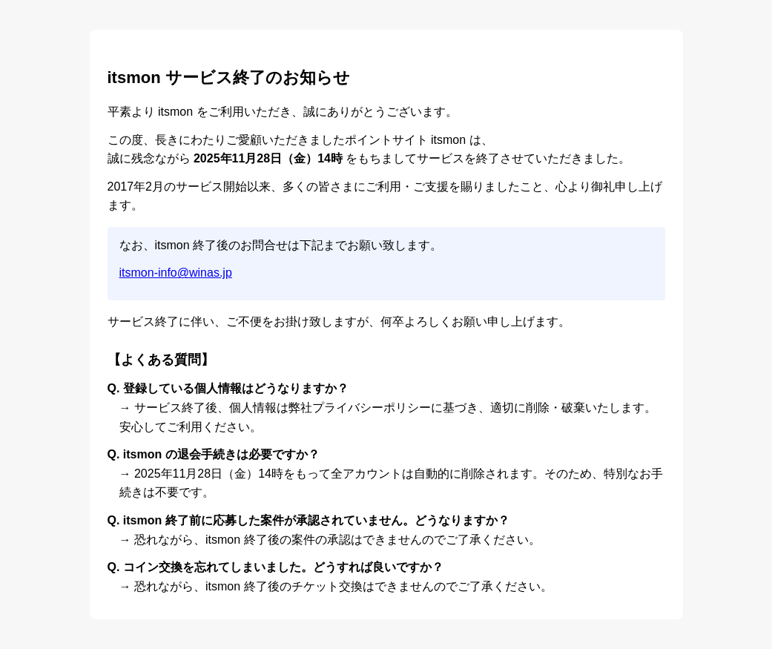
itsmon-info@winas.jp (175, 272)
